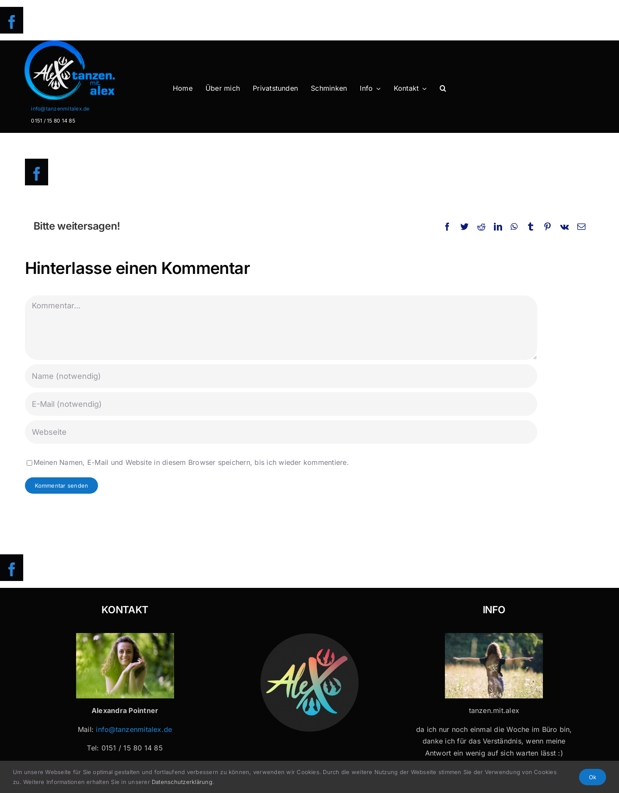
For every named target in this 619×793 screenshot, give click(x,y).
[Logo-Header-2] (87, 44)
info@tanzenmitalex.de (60, 108)
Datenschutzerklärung (182, 781)
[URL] (281, 432)
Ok (592, 777)
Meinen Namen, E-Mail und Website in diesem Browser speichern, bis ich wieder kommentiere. (191, 462)
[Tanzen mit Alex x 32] (494, 636)
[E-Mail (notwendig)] (281, 404)
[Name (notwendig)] (281, 376)
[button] (443, 89)
